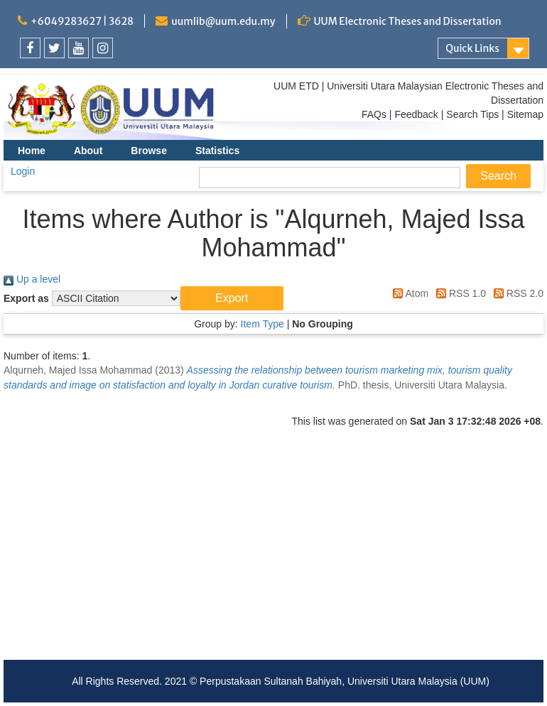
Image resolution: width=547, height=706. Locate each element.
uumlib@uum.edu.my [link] (223, 21)
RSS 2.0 (516, 293)
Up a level (32, 279)
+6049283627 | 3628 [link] (82, 21)
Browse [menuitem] (149, 150)
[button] (231, 298)
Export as (26, 298)
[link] (30, 48)
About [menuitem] (88, 150)
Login (23, 171)
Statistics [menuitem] (217, 150)
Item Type (262, 324)
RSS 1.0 (458, 293)
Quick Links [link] (472, 48)
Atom (408, 293)
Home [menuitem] (31, 150)
